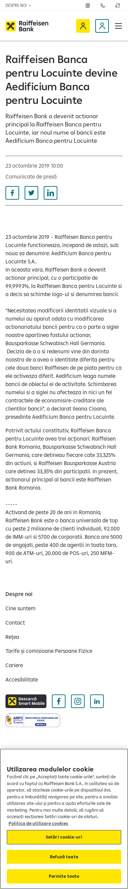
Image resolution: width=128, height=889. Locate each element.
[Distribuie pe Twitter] (31, 193)
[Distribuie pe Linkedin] (50, 193)
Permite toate (64, 876)
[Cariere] (14, 665)
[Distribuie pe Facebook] (12, 193)
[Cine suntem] (20, 608)
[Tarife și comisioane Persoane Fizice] (48, 651)
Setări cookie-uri (64, 837)
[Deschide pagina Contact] (103, 5)
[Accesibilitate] (21, 679)
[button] (118, 26)
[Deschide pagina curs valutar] (118, 5)
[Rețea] (12, 637)
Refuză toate (64, 856)
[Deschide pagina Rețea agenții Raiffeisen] (88, 5)
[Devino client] (102, 26)
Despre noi (18, 5)
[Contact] (15, 622)
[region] (64, 819)
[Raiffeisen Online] (83, 26)
